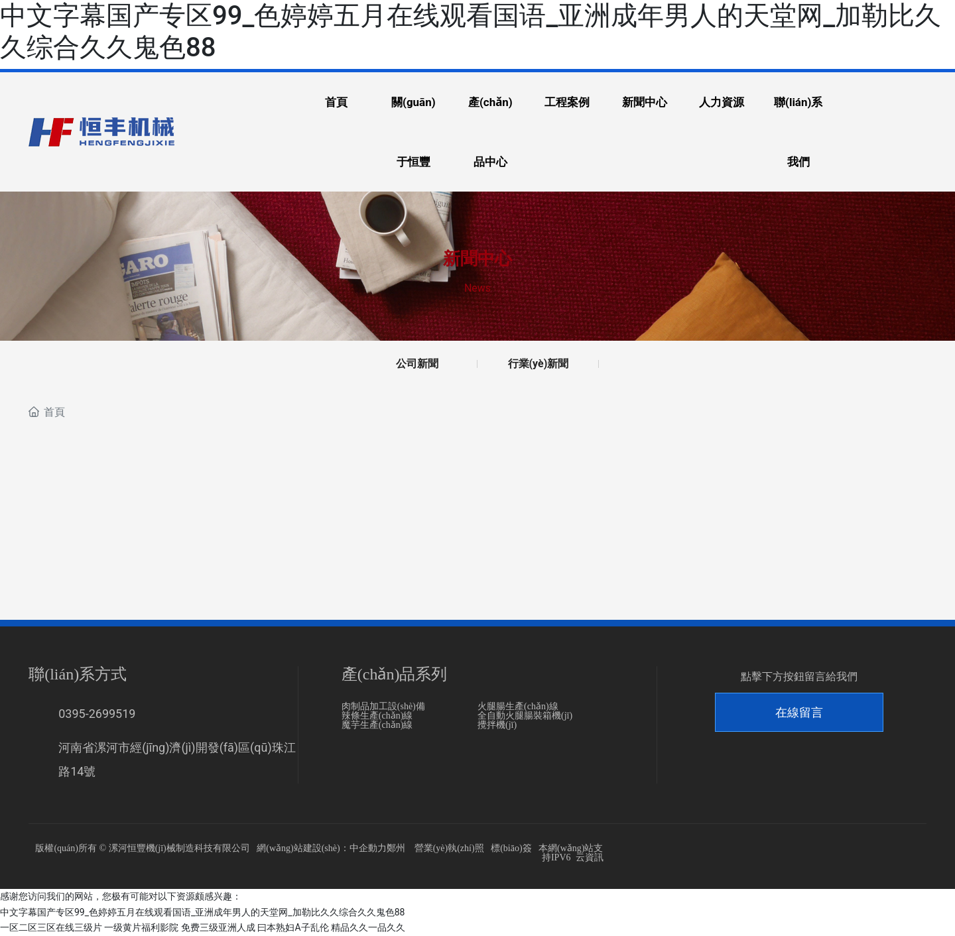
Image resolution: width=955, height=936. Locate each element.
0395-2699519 (96, 714)
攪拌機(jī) (497, 726)
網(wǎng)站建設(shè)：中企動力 (321, 849)
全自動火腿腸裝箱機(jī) (525, 716)
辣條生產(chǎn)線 (377, 716)
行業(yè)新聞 (538, 363)
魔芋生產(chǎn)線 (377, 726)
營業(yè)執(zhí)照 (449, 849)
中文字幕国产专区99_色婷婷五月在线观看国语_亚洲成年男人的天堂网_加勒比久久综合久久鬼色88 (202, 912)
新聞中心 (477, 258)
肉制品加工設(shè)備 (383, 707)
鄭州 (396, 849)
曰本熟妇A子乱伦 (292, 927)
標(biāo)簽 (511, 849)
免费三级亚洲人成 (218, 927)
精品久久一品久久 (368, 927)
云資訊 (590, 858)
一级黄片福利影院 (141, 927)
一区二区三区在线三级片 (51, 927)
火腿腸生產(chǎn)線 (518, 707)
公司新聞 (417, 363)
